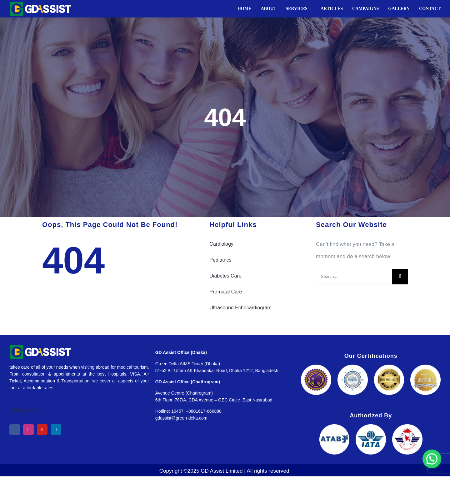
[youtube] (42, 429)
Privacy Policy (23, 410)
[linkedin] (56, 429)
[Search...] (354, 276)
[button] (431, 459)
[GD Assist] (40, 4)
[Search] (400, 276)
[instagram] (28, 429)
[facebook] (14, 429)
